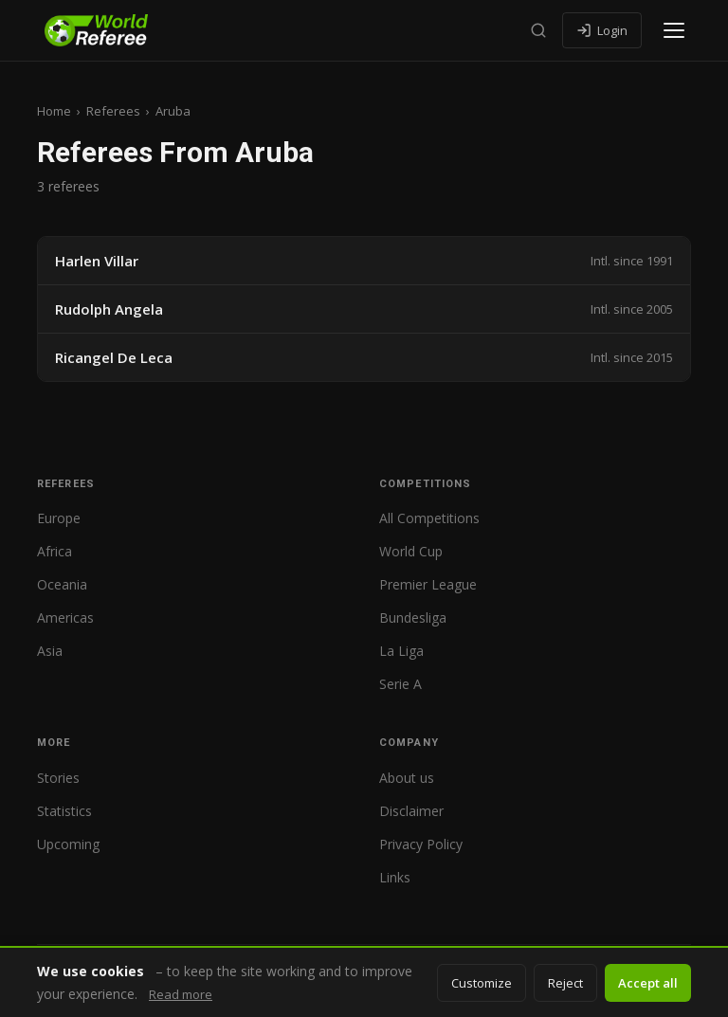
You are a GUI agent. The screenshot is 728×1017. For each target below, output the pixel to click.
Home (54, 110)
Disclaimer (411, 811)
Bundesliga (412, 617)
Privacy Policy (421, 844)
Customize (481, 982)
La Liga (401, 651)
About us (406, 778)
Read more (180, 994)
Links (394, 877)
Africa (54, 551)
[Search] (538, 30)
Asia (50, 651)
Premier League (428, 584)
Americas (65, 617)
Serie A (400, 684)
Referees (113, 110)
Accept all (648, 982)
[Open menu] (674, 30)
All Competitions (429, 518)
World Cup (411, 551)
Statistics (64, 811)
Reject (565, 982)
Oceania (62, 584)
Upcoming (68, 844)
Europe (59, 518)
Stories (58, 778)
